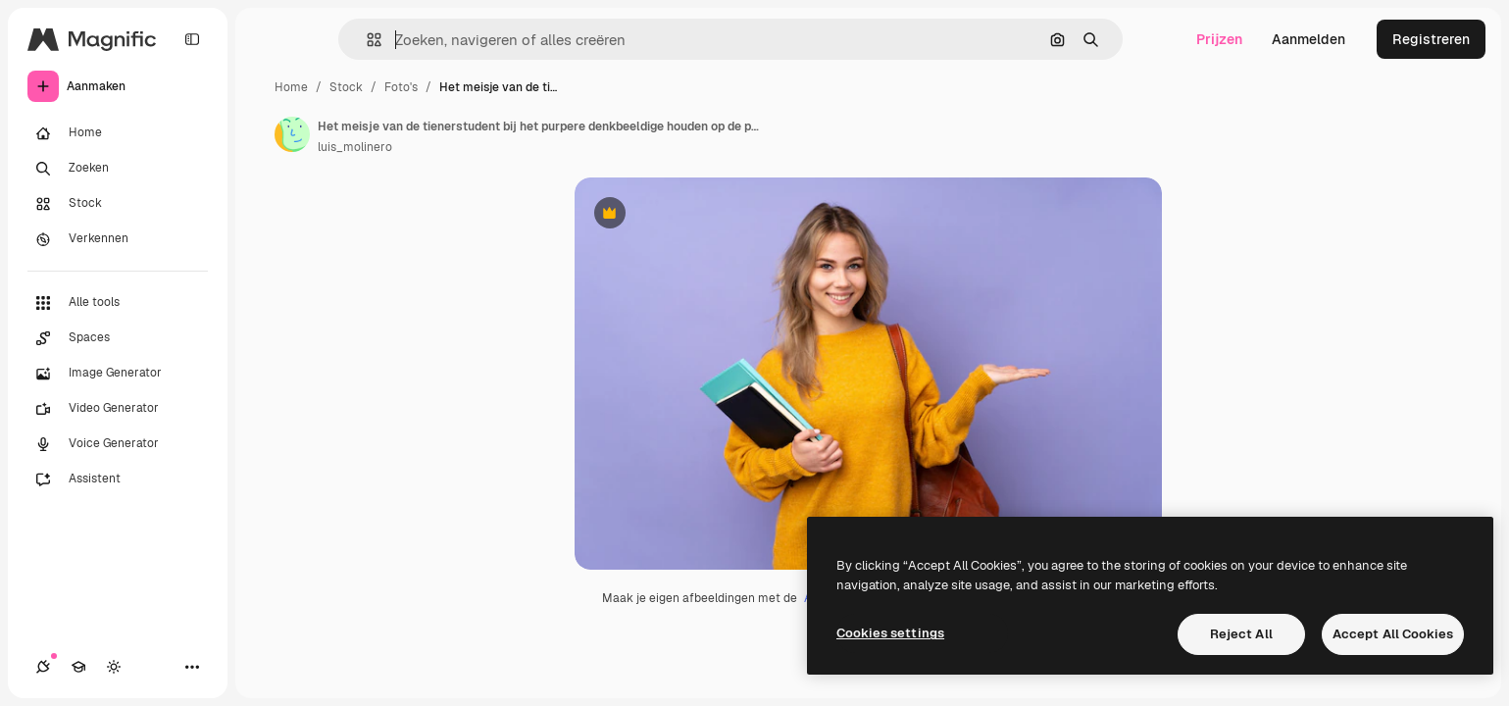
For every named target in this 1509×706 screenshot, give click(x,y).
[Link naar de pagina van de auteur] (292, 134)
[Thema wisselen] (113, 666)
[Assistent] (117, 479)
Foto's (401, 87)
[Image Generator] (117, 373)
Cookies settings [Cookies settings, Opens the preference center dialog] (890, 633)
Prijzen (1219, 39)
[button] (366, 39)
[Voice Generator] (117, 444)
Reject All (1241, 634)
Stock (346, 87)
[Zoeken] (117, 168)
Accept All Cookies (1393, 634)
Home (291, 87)
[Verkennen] (117, 239)
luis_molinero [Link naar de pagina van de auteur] (355, 147)
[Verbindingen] (43, 666)
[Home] (117, 133)
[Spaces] (117, 338)
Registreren (1431, 39)
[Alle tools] (117, 303)
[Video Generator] (117, 409)
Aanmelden (1308, 39)
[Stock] (117, 204)
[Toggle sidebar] (192, 39)
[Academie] (78, 666)
